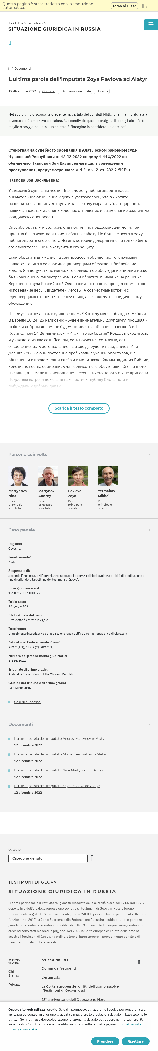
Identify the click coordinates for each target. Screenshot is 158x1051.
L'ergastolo (51, 977)
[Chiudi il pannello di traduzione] (154, 5)
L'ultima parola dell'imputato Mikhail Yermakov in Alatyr (60, 754)
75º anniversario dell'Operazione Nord (74, 1000)
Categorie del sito (27, 858)
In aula (103, 91)
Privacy (14, 985)
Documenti (23, 68)
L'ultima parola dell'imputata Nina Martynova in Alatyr (58, 770)
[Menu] (151, 24)
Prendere (105, 1041)
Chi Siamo (13, 973)
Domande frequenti (59, 968)
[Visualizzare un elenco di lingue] (144, 5)
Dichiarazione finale (76, 91)
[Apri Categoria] (92, 858)
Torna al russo (124, 6)
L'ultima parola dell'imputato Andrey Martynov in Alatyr (60, 738)
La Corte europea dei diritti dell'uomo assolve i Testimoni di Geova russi (80, 988)
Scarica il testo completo (79, 408)
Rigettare (135, 1041)
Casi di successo (27, 702)
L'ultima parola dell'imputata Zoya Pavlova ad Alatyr (57, 786)
